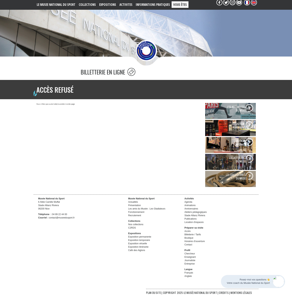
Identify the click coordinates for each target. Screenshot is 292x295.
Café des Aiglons (136, 250)
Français (189, 272)
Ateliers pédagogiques (196, 212)
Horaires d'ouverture (195, 241)
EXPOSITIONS (107, 4)
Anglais (188, 276)
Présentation (134, 205)
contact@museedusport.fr (62, 217)
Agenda (188, 202)
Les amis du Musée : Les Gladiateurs (146, 208)
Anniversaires (191, 208)
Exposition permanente (139, 236)
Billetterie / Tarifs (193, 234)
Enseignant (190, 257)
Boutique (189, 238)
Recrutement (134, 215)
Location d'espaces (194, 222)
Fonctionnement (136, 212)
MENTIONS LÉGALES (241, 293)
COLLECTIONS (87, 4)
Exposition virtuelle (137, 243)
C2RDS (132, 227)
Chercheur (190, 253)
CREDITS (224, 293)
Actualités (133, 202)
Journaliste (190, 260)
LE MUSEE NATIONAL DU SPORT (56, 4)
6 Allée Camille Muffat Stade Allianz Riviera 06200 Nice (49, 205)
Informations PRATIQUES (153, 4)
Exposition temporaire (139, 240)
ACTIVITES (125, 4)
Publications (191, 219)
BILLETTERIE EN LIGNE (108, 72)
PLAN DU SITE (153, 293)
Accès (188, 231)
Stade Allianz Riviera (195, 215)
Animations (190, 205)
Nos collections (135, 224)
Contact (188, 244)
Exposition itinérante (138, 247)
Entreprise (190, 263)
